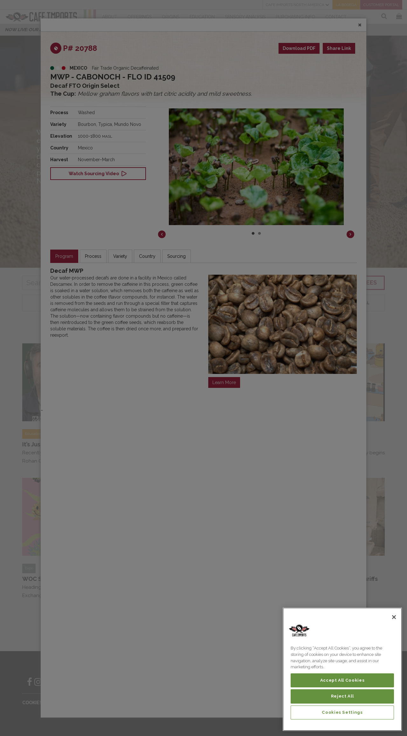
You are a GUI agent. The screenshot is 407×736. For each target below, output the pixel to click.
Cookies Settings (342, 712)
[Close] (394, 617)
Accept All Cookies (342, 680)
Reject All (342, 696)
